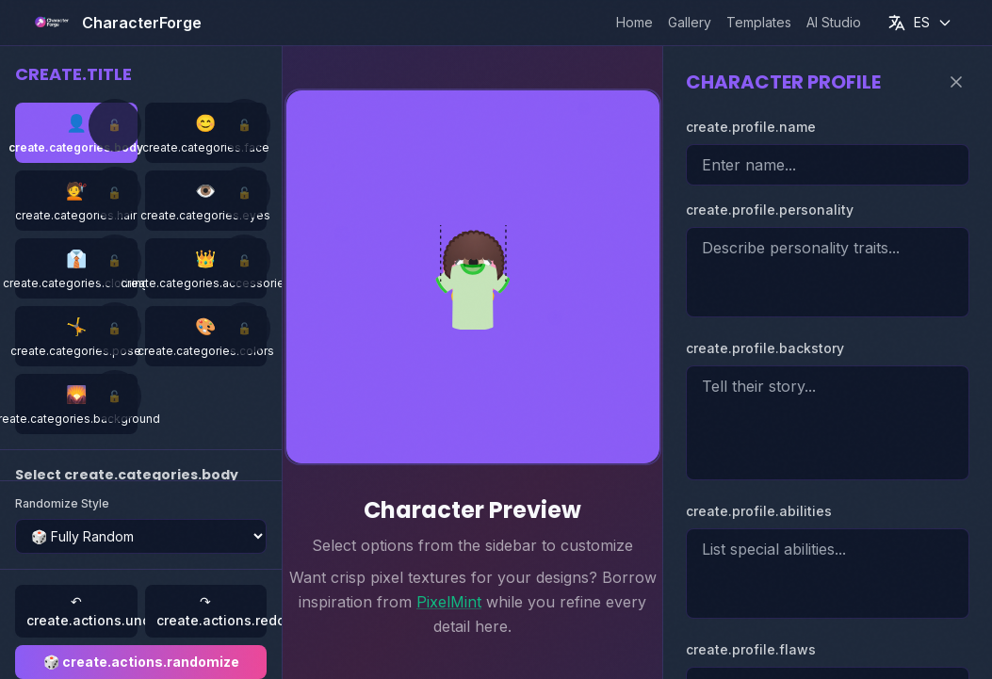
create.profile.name (751, 127)
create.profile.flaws (751, 649)
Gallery (689, 22)
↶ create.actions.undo (82, 610)
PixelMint (448, 601)
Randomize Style (62, 503)
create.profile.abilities (759, 511)
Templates (758, 22)
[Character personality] (827, 272)
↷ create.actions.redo (212, 610)
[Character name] (827, 165)
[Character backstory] (827, 422)
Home (634, 22)
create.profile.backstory (765, 348)
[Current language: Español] (920, 23)
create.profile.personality (770, 210)
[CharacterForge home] (115, 23)
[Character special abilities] (827, 573)
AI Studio (833, 22)
